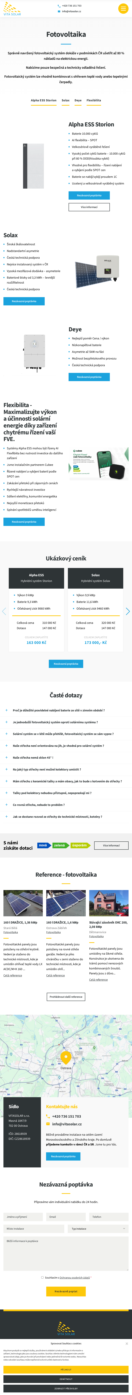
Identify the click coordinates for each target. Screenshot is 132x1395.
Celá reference (12, 975)
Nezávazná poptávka (89, 195)
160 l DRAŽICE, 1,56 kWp (20, 922)
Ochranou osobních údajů (75, 1278)
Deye (78, 101)
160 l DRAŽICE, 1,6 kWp (62, 922)
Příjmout (66, 1369)
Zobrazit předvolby (66, 1388)
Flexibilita (94, 101)
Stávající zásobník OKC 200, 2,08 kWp (108, 924)
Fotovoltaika (10, 932)
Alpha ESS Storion (44, 101)
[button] (127, 1343)
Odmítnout (66, 1379)
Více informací (89, 207)
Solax (66, 101)
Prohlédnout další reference (66, 997)
